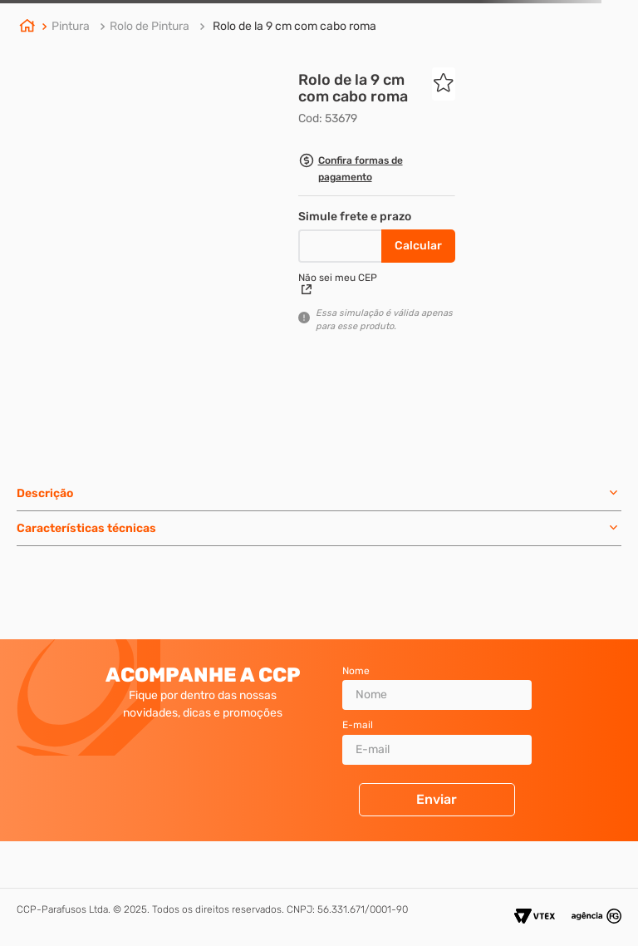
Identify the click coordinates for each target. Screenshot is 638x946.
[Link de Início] (27, 27)
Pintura (71, 26)
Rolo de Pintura (149, 26)
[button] (376, 171)
